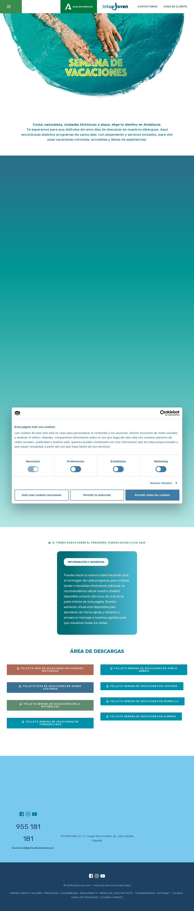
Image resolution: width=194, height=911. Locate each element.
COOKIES (105, 897)
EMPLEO (118, 897)
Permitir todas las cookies (152, 495)
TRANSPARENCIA (145, 893)
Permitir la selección (97, 495)
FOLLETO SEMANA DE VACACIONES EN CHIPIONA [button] (141, 686)
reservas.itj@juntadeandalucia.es (33, 847)
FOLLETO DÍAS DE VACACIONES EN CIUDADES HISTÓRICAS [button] (50, 669)
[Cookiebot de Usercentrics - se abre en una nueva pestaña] (162, 413)
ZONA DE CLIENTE (175, 6)
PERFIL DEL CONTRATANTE (116, 893)
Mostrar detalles (161, 483)
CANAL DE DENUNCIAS (84, 897)
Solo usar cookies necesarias (41, 495)
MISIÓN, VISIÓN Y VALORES (26, 893)
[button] (11, 6)
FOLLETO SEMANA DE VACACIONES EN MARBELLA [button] (142, 701)
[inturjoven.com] (97, 6)
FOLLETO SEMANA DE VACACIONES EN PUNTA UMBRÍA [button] (144, 669)
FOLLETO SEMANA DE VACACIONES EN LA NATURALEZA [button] (50, 705)
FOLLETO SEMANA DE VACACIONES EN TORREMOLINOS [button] (50, 723)
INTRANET (163, 893)
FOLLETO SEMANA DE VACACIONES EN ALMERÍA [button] (141, 716)
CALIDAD (177, 893)
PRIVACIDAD (51, 893)
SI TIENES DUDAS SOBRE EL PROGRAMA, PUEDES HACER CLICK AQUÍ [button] (97, 542)
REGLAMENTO (89, 893)
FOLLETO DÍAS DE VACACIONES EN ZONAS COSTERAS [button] (50, 687)
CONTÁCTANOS (147, 6)
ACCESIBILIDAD (69, 893)
